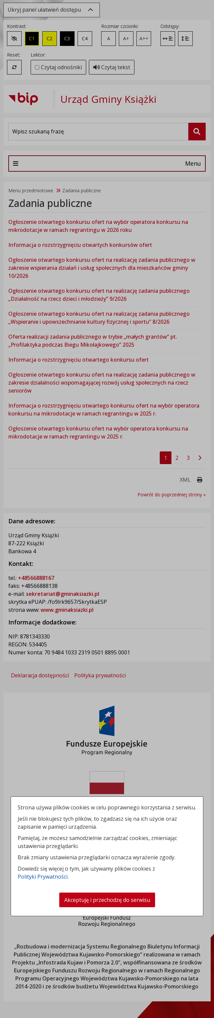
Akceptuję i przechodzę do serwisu (107, 900)
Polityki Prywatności (43, 876)
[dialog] (107, 509)
